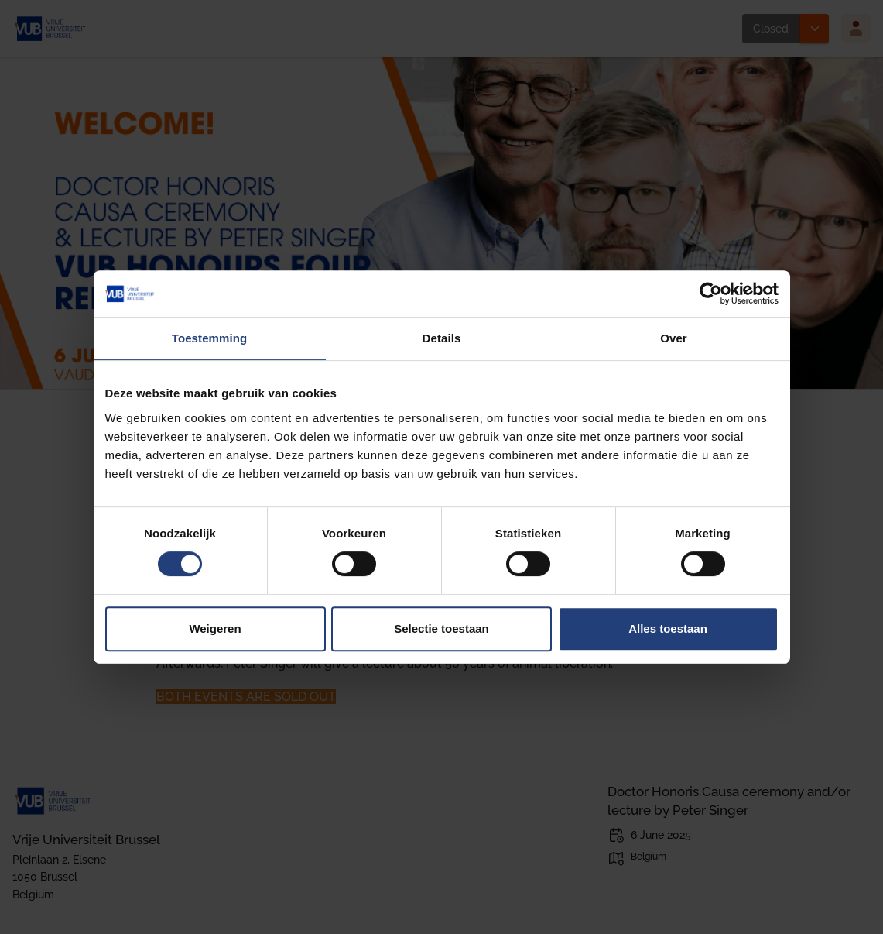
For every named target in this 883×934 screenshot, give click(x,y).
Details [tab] (442, 338)
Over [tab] (673, 338)
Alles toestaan (667, 628)
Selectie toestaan (441, 628)
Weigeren (215, 628)
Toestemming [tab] (210, 338)
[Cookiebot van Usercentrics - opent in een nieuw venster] (711, 293)
